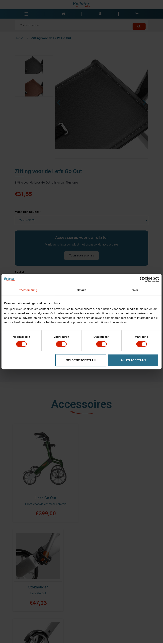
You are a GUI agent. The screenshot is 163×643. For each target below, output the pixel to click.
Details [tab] (81, 290)
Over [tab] (135, 290)
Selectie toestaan (81, 360)
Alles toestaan (133, 360)
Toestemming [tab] (28, 290)
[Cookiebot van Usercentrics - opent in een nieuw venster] (142, 279)
